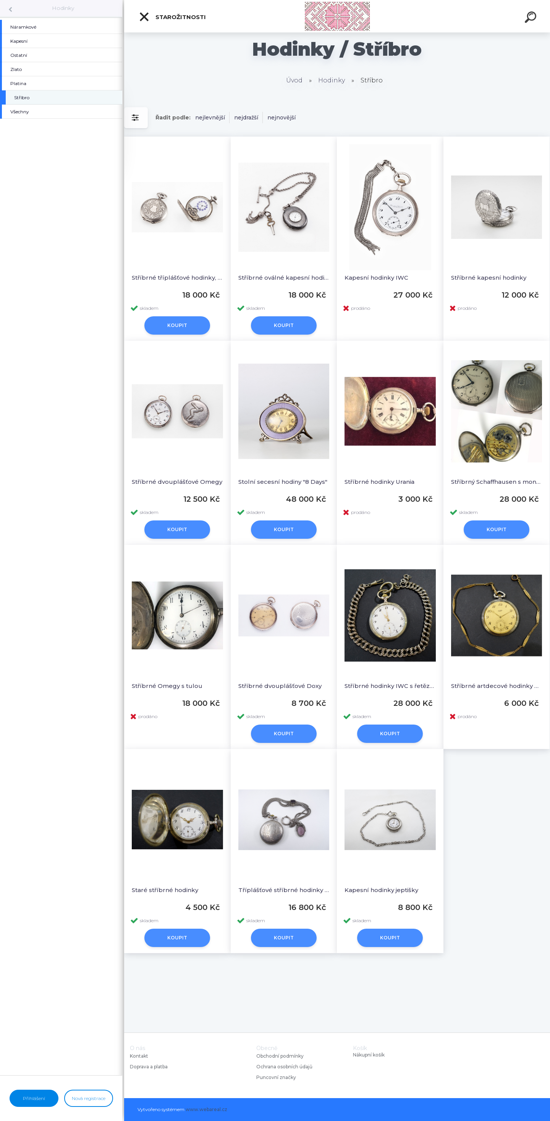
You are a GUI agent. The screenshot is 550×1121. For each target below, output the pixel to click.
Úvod (294, 80)
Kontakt (139, 1056)
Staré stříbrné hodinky (165, 890)
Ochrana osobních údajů (284, 1066)
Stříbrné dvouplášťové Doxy (280, 685)
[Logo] (337, 16)
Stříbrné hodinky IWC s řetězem (390, 685)
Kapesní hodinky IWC (376, 277)
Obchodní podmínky (280, 1056)
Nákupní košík (369, 1055)
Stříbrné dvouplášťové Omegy (177, 481)
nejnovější (281, 117)
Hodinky (63, 8)
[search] (532, 18)
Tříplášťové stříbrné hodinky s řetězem (284, 890)
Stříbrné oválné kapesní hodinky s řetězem (284, 277)
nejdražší (246, 117)
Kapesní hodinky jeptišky (381, 890)
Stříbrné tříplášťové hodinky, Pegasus (177, 277)
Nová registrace (88, 1098)
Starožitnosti (172, 16)
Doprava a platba (149, 1066)
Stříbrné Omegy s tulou (167, 685)
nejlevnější (210, 117)
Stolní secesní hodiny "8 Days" (282, 481)
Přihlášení (34, 1098)
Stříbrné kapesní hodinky (488, 277)
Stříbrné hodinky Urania (379, 481)
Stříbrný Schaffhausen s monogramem (496, 481)
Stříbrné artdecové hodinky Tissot (496, 685)
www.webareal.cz (206, 1109)
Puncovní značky (276, 1077)
